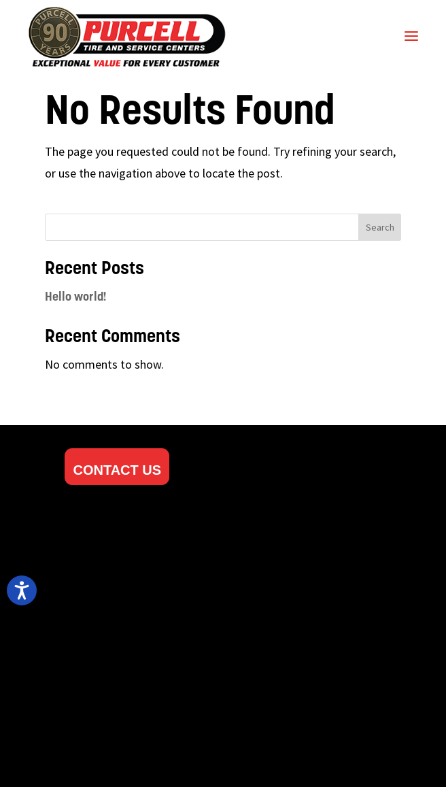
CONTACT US (117, 470)
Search (380, 227)
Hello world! (76, 297)
